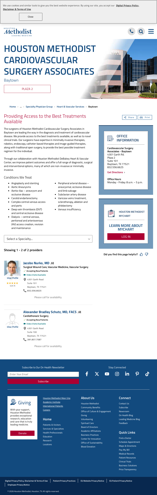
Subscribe (43, 381)
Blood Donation (88, 446)
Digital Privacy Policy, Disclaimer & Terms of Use (26, 480)
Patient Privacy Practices (64, 480)
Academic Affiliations (91, 431)
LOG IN (126, 236)
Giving (84, 415)
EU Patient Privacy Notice (120, 480)
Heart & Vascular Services (70, 106)
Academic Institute (51, 402)
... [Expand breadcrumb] (21, 106)
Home (13, 106)
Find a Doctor (125, 438)
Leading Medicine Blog (129, 419)
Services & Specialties (53, 428)
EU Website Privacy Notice (92, 480)
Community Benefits (90, 407)
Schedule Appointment (129, 442)
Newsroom (124, 411)
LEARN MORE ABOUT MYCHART (126, 227)
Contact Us (124, 403)
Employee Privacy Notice (19, 484)
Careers (46, 410)
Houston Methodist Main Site (56, 398)
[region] (78, 12)
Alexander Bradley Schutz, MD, (52, 311)
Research (47, 440)
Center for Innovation (91, 439)
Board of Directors (89, 427)
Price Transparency (127, 469)
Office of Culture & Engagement (96, 411)
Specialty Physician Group (39, 106)
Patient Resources (127, 457)
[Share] (129, 118)
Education (47, 436)
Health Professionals (53, 432)
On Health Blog (126, 415)
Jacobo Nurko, (38, 263)
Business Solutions (128, 465)
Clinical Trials (125, 461)
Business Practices (90, 435)
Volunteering (87, 419)
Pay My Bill (124, 450)
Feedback (123, 423)
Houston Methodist (90, 403)
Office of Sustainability (91, 442)
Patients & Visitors (52, 425)
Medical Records (126, 453)
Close (31, 16)
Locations (47, 444)
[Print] (145, 118)
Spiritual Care (87, 423)
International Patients (53, 406)
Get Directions (115, 172)
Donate (22, 433)
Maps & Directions (127, 446)
